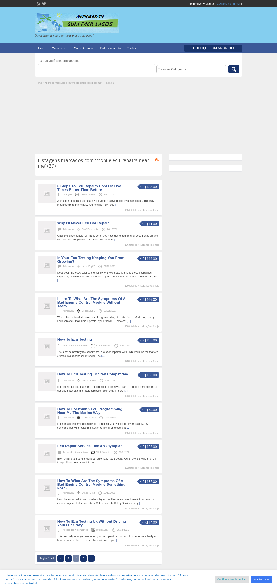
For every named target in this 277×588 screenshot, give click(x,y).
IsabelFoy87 (88, 266)
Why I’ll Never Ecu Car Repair (83, 223)
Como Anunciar (84, 48)
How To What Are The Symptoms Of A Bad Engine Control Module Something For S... (91, 484)
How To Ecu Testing (74, 339)
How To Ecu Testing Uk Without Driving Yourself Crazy (91, 523)
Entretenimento (110, 48)
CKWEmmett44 (90, 229)
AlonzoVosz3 (89, 417)
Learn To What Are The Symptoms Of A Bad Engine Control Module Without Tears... (91, 302)
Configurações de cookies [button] (231, 579)
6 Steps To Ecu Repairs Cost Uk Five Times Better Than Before (89, 188)
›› (91, 558)
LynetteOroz (88, 493)
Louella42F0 (88, 310)
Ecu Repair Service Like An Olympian (90, 446)
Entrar (236, 3)
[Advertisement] (138, 117)
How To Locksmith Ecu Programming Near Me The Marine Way (89, 411)
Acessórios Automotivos (75, 345)
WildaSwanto (103, 452)
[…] (117, 204)
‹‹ (61, 558)
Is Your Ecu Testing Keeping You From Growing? (90, 260)
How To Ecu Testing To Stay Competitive (92, 374)
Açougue (67, 194)
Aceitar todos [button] (261, 579)
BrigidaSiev (102, 530)
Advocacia (68, 229)
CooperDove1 (103, 345)
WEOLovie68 (89, 380)
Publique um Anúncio (213, 48)
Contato (131, 48)
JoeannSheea (87, 194)
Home (42, 48)
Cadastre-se (224, 3)
